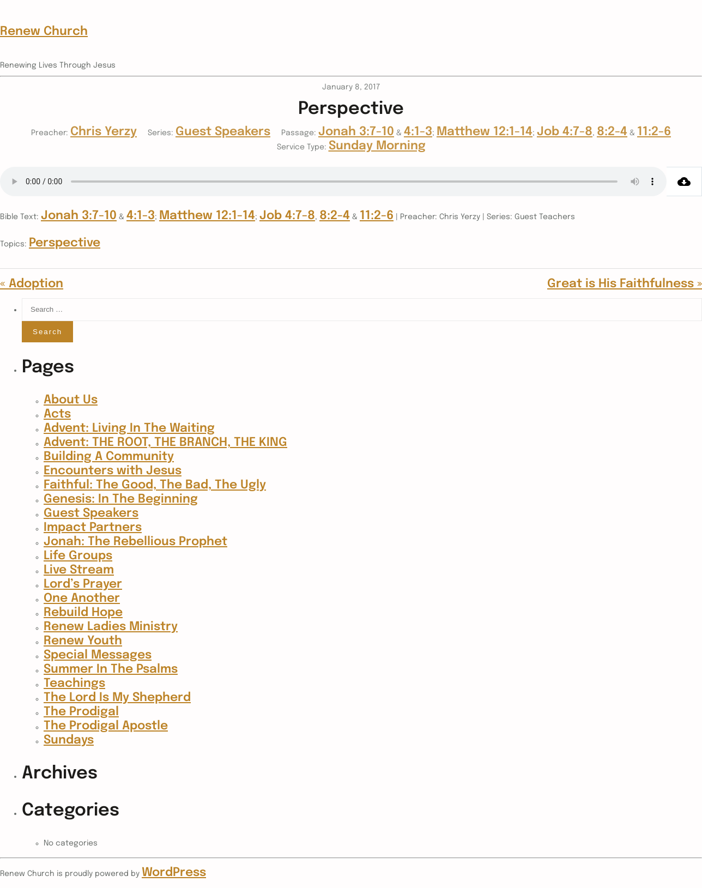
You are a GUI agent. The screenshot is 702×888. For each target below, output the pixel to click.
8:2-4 (612, 132)
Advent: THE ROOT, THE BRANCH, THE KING (165, 443)
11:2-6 (654, 132)
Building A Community (109, 457)
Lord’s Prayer (83, 584)
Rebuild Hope (83, 613)
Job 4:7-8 (564, 132)
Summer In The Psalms (111, 669)
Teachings (74, 684)
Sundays (69, 740)
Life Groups (78, 556)
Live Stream (79, 570)
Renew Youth (83, 641)
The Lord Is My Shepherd (117, 698)
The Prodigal (81, 712)
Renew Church (44, 32)
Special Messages (98, 655)
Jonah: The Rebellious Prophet (135, 542)
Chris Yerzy (103, 132)
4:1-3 (418, 132)
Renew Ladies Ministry (111, 627)
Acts (57, 414)
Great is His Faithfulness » (624, 284)
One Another (82, 599)
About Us (71, 400)
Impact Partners (93, 528)
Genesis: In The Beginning (121, 499)
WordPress (174, 873)
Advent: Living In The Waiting (129, 428)
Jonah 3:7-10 (356, 132)
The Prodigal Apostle (106, 726)
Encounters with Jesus (112, 471)
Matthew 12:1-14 (484, 132)
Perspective (64, 243)
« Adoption (31, 284)
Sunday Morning (377, 146)
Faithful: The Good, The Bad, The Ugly (155, 485)
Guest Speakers (222, 132)
